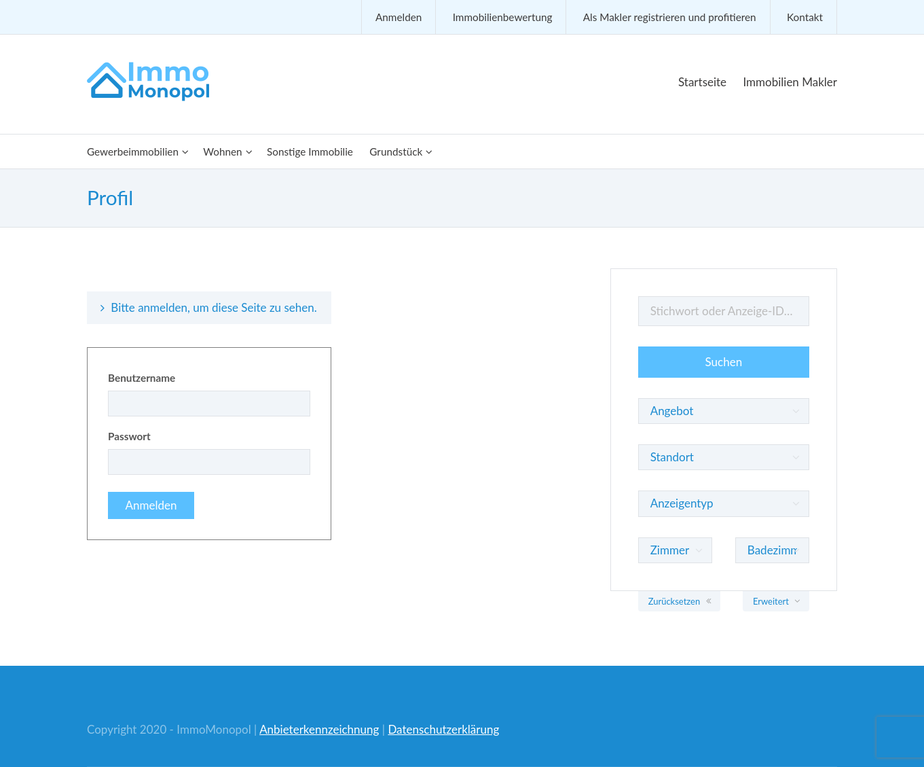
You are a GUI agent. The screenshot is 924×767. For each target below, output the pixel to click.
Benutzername (141, 378)
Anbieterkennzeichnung (319, 729)
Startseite (702, 82)
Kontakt (805, 17)
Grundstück (395, 151)
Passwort (129, 436)
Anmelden (398, 17)
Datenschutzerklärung (443, 729)
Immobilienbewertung (503, 17)
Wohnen (222, 151)
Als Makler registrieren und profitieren (669, 17)
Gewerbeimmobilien (133, 151)
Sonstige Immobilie (310, 151)
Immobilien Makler (790, 82)
